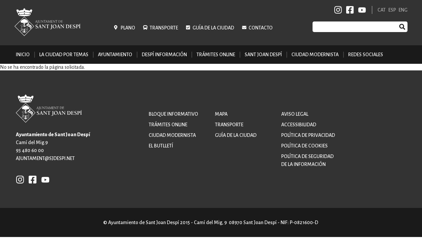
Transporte (164, 27)
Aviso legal (294, 114)
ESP (392, 10)
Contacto (261, 27)
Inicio (23, 54)
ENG (403, 10)
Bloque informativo (173, 114)
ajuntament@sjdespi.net (45, 158)
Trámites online (215, 54)
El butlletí (161, 145)
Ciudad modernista (172, 135)
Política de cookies (304, 145)
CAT (381, 10)
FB (348, 10)
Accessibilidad (298, 124)
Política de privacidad (308, 135)
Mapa (221, 114)
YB (361, 10)
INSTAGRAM (338, 10)
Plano (128, 27)
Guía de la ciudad (213, 27)
